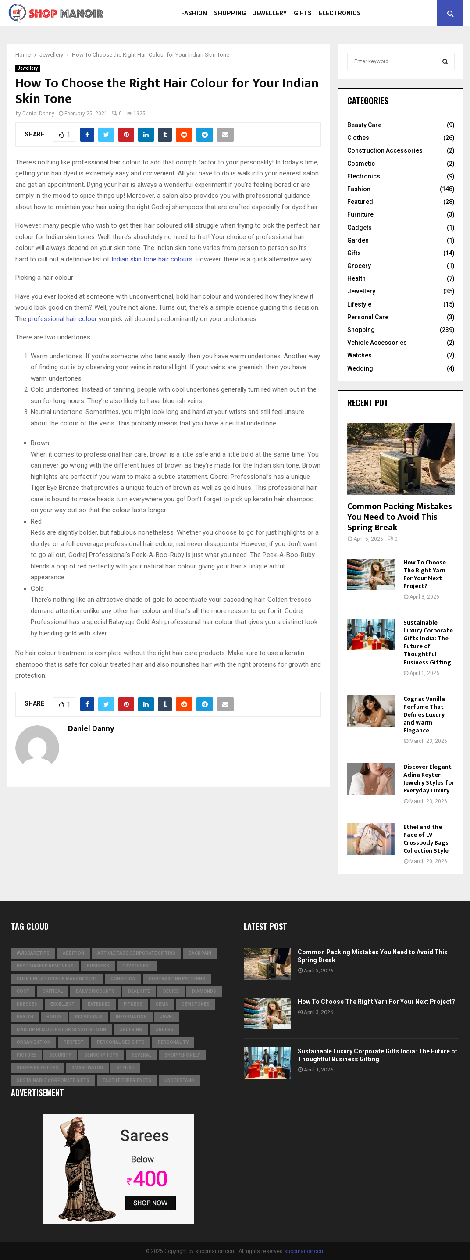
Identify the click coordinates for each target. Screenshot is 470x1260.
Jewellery (270, 13)
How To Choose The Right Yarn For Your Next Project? (424, 574)
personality (173, 1042)
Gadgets (359, 227)
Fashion (194, 13)
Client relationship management (57, 978)
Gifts (303, 13)
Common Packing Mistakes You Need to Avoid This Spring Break (399, 517)
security (60, 1055)
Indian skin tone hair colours (151, 259)
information (131, 1016)
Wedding (360, 368)
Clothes (358, 137)
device (171, 991)
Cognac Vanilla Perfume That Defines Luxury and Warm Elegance (424, 714)
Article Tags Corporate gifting (136, 953)
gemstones (196, 1004)
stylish (125, 1067)
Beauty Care (364, 124)
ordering (130, 1029)
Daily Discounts (95, 991)
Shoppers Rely (182, 1055)
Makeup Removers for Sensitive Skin (61, 1029)
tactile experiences (127, 1080)
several (141, 1055)
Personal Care (367, 317)
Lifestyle (359, 304)
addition (73, 953)
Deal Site (139, 991)
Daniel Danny (38, 114)
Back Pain (200, 953)
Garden (358, 240)
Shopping (230, 13)
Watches (359, 355)
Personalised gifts (121, 1042)
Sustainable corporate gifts (53, 1080)
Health (356, 278)
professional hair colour (62, 319)
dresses (27, 1004)
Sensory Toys (101, 1055)
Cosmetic (361, 163)
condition (122, 978)
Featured (360, 201)
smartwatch (87, 1067)
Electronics (340, 13)
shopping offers (37, 1067)
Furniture (360, 214)
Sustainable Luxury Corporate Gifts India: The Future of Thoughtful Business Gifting (428, 642)
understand (179, 1080)
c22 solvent (137, 966)
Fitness (133, 1004)
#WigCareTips (33, 953)
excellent (62, 1004)
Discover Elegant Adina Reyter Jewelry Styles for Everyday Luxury (428, 779)
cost (23, 991)
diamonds (204, 991)
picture (26, 1055)
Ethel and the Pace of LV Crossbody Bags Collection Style (426, 839)
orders (164, 1029)
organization (33, 1042)
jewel (167, 1016)
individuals (89, 1016)
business (98, 966)
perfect (74, 1042)
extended (99, 1004)
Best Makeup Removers (45, 966)
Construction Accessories (385, 150)
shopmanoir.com (304, 1251)
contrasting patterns (177, 978)
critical (53, 991)
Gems (162, 1004)
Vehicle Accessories (377, 342)
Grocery (359, 265)
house (54, 1016)
